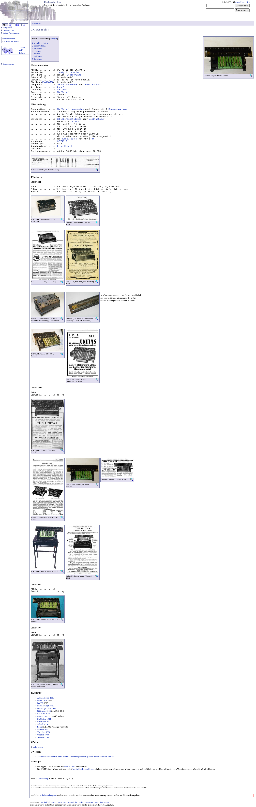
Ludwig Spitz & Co (68, 72)
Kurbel (60, 87)
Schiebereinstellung (69, 119)
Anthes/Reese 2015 (45, 698)
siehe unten (37, 747)
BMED (40, 703)
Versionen (62, 802)
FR (17, 25)
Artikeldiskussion (10, 41)
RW (93, 139)
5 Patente (36, 53)
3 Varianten (37, 48)
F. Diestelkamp (41, 778)
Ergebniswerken (117, 109)
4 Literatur (36, 51)
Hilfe (248, 2)
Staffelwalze (64, 92)
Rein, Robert (64, 146)
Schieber (62, 90)
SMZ (39, 727)
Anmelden (239, 2)
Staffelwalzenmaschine (70, 109)
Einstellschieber (67, 85)
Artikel (22, 47)
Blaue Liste (42, 700)
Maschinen (36, 23)
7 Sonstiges (37, 59)
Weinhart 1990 (43, 737)
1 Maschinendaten (40, 43)
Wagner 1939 (43, 734)
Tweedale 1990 (43, 732)
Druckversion (8, 38)
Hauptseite (6, 27)
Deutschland (74, 75)
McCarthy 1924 (44, 719)
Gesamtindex (7, 30)
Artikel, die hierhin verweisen (80, 802)
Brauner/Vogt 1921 (45, 705)
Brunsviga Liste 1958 (46, 708)
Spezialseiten (7, 64)
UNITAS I (62, 141)
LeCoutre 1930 (43, 713)
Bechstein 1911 (44, 721)
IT (24, 25)
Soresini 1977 (43, 729)
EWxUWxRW (47, 82)
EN (10, 25)
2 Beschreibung (38, 46)
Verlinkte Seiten (102, 802)
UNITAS (75, 121)
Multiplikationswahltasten (84, 769)
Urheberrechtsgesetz (48, 795)
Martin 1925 (42, 716)
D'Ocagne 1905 (44, 711)
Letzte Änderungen (10, 33)
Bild (21, 50)
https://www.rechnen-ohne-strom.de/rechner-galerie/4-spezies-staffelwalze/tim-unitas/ (75, 756)
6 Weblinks (37, 56)
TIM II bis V (69, 139)
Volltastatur (93, 85)
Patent (22, 53)
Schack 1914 (42, 724)
